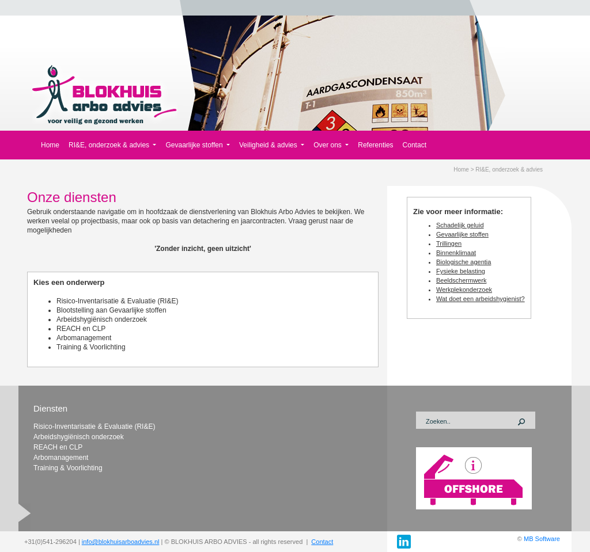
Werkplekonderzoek (464, 289)
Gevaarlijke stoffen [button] (195, 145)
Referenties (375, 145)
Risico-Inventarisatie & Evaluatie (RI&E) (117, 301)
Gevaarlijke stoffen (462, 234)
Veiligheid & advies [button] (269, 145)
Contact (414, 145)
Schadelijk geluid (460, 225)
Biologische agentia (463, 261)
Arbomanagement (83, 338)
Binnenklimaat (456, 252)
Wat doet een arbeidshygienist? (480, 298)
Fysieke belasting (460, 271)
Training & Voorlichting (91, 347)
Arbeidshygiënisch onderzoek (101, 319)
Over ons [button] (328, 145)
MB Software (542, 538)
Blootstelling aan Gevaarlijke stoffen (111, 310)
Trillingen (449, 243)
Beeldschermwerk (461, 280)
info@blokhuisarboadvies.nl (121, 541)
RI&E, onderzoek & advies (509, 169)
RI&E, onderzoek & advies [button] (110, 145)
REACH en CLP (80, 329)
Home (50, 145)
